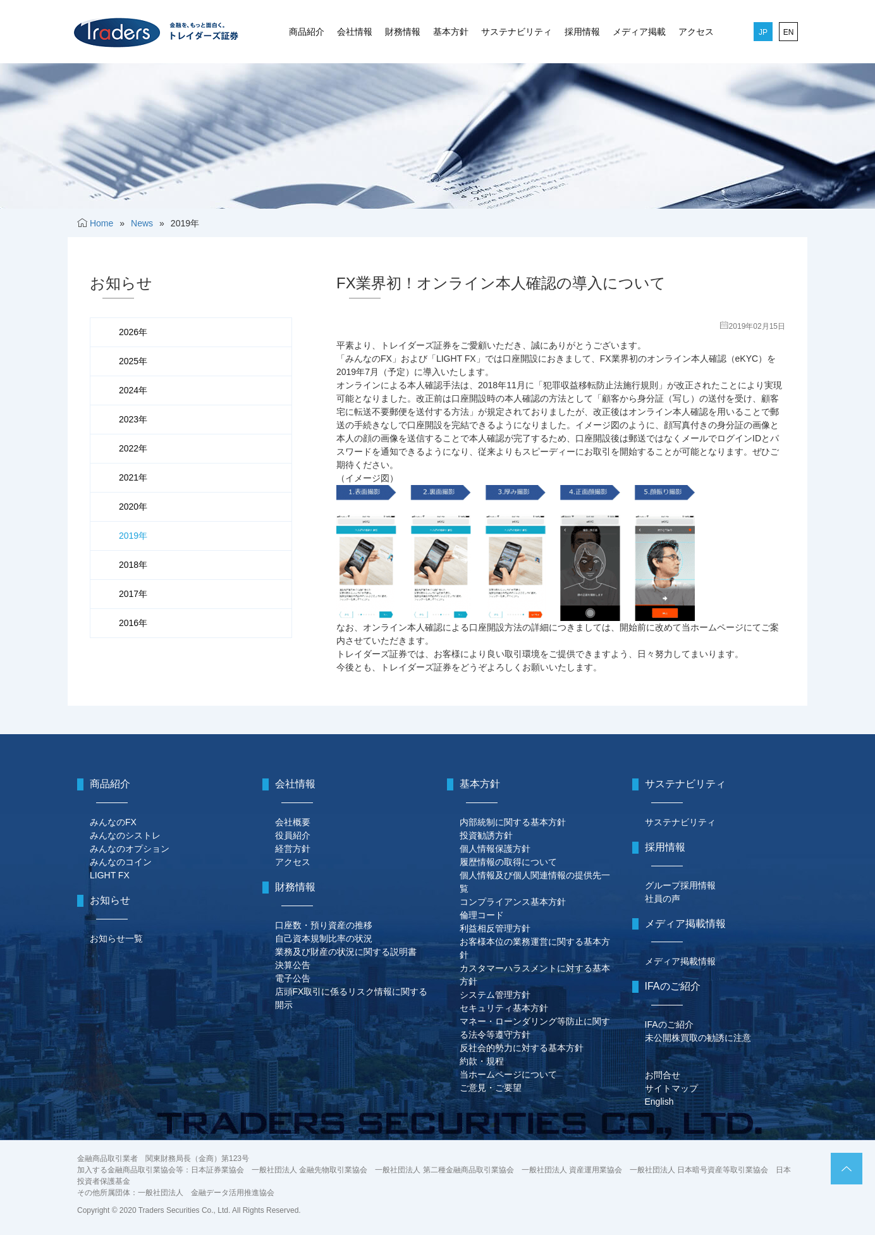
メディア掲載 (639, 32)
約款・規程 (482, 1061)
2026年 (133, 332)
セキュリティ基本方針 (504, 1008)
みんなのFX (113, 822)
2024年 (133, 390)
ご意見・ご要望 (491, 1088)
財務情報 (402, 32)
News (142, 223)
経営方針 (292, 849)
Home (101, 223)
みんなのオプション (129, 849)
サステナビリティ (516, 32)
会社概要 (292, 822)
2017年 (133, 594)
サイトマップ (671, 1088)
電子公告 (292, 978)
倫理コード (482, 915)
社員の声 (662, 899)
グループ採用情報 (680, 885)
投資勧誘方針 (486, 835)
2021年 (133, 477)
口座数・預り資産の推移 (323, 925)
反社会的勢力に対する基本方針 (522, 1048)
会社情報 (354, 32)
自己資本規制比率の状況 (323, 938)
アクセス (696, 32)
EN (788, 32)
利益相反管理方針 (495, 928)
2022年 (133, 448)
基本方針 (450, 32)
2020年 (133, 506)
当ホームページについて (508, 1074)
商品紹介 (306, 32)
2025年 (133, 361)
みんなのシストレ (125, 835)
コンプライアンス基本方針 (513, 902)
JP (763, 32)
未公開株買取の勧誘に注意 (698, 1038)
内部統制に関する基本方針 (513, 822)
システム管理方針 (495, 995)
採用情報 (582, 32)
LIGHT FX (110, 875)
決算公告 (292, 965)
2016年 (133, 623)
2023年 (133, 419)
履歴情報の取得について (508, 862)
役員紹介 (292, 835)
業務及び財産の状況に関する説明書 (346, 952)
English (659, 1102)
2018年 (133, 565)
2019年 (133, 536)
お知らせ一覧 (116, 938)
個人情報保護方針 (495, 849)
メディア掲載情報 (680, 961)
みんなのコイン (121, 862)
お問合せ (662, 1075)
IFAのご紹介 (669, 1024)
